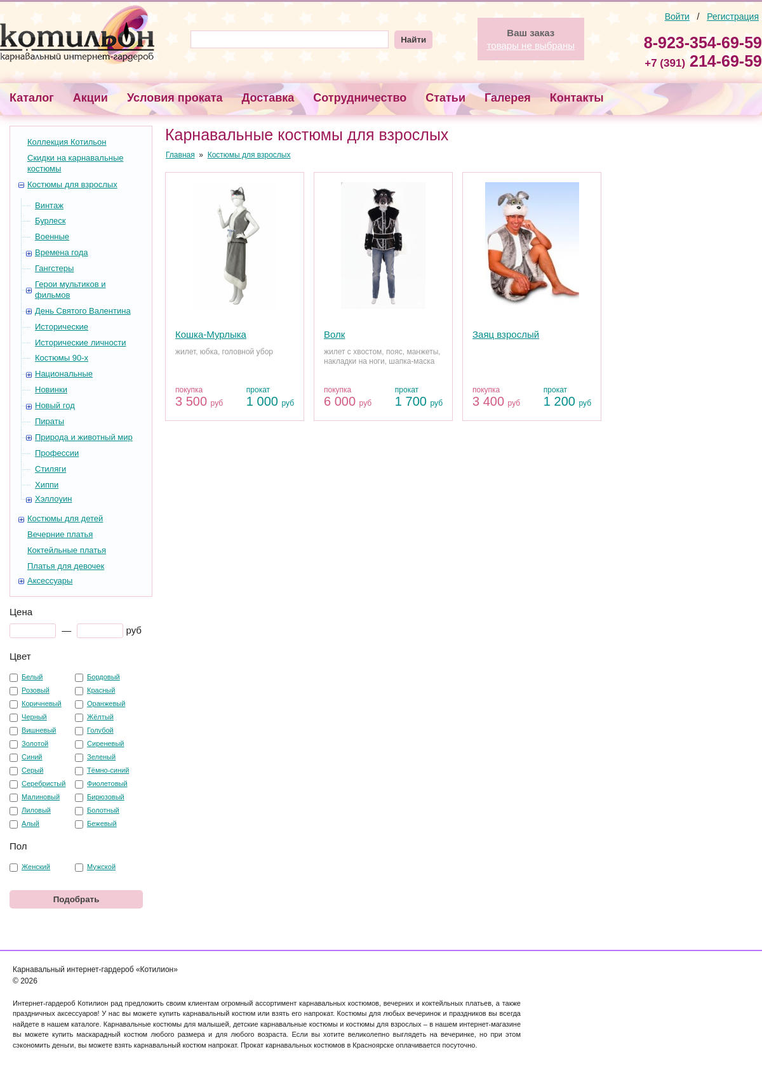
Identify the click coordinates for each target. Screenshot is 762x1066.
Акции (90, 97)
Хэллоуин (53, 498)
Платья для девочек (65, 566)
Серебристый (43, 783)
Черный (34, 717)
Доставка (268, 97)
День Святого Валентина (83, 311)
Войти (677, 16)
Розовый (36, 690)
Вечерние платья (60, 534)
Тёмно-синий (108, 770)
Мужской (101, 866)
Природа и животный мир (84, 437)
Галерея (508, 97)
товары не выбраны (531, 45)
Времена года (61, 252)
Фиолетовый (107, 783)
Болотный (103, 810)
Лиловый (36, 810)
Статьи (445, 97)
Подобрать (76, 899)
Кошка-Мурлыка (210, 334)
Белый (32, 677)
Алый (30, 823)
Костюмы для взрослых (72, 184)
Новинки (51, 389)
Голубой (100, 730)
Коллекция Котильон (66, 142)
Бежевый (102, 823)
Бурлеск (50, 220)
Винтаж (49, 205)
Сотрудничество (359, 97)
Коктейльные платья (66, 550)
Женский (36, 866)
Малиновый (41, 797)
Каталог (32, 97)
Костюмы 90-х (61, 358)
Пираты (49, 421)
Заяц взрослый (505, 334)
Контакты (577, 97)
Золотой (35, 743)
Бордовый (103, 677)
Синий (32, 757)
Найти (413, 39)
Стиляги (50, 469)
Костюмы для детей (65, 518)
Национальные (64, 373)
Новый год (55, 405)
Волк (334, 334)
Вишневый (39, 730)
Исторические (61, 326)
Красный (101, 690)
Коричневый (42, 703)
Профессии (57, 453)
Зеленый (101, 757)
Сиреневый (105, 743)
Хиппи (46, 485)
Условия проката (175, 97)
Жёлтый (100, 717)
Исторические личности (80, 342)
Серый (32, 770)
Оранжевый (106, 703)
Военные (52, 236)
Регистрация (733, 16)
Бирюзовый (105, 797)
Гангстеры (54, 268)
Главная (180, 154)
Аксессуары (49, 580)
